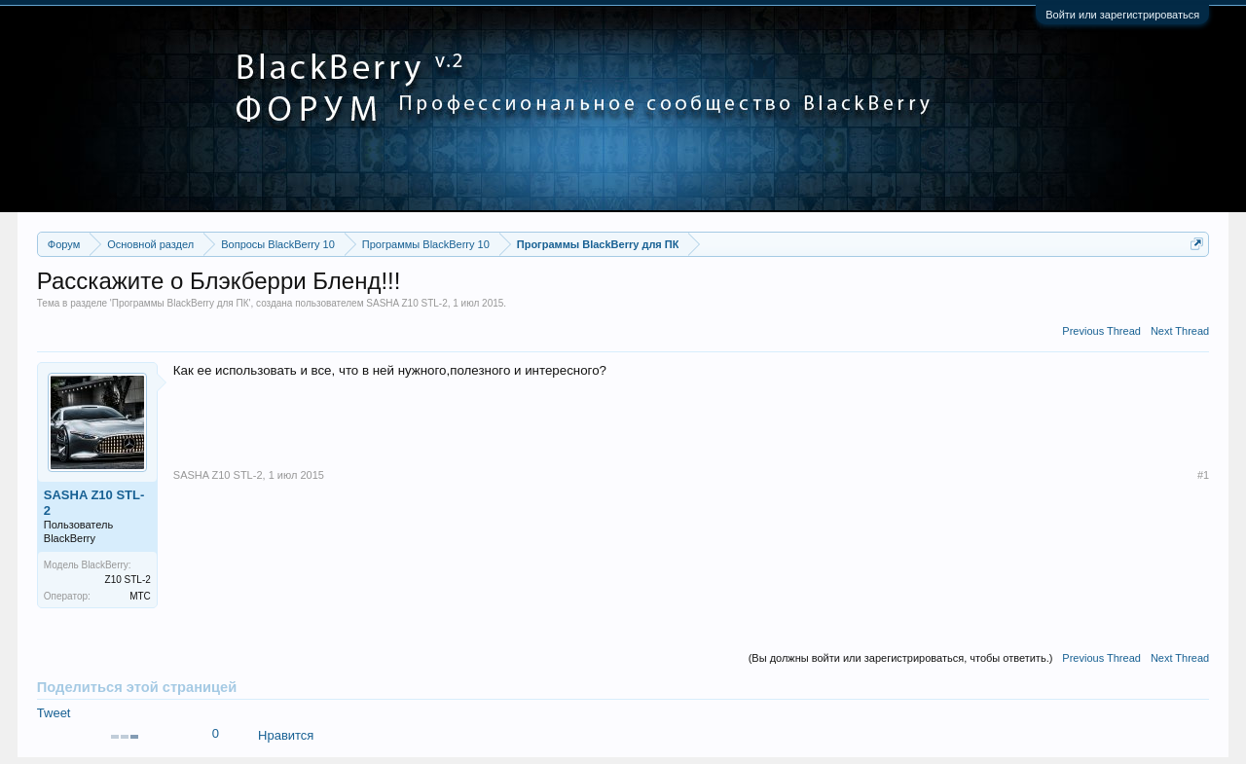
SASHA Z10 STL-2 (406, 303)
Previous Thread (1101, 331)
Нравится (285, 735)
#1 (1203, 475)
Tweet (54, 713)
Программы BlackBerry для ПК (180, 303)
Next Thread (1180, 331)
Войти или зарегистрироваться (1122, 14)
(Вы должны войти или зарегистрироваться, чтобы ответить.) (901, 658)
